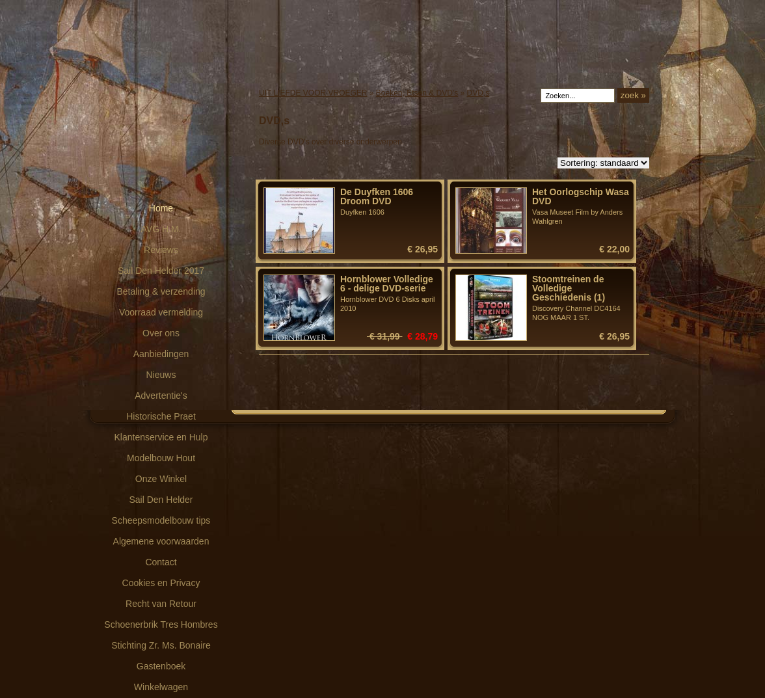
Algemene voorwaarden (161, 541)
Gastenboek (161, 666)
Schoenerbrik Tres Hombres (160, 624)
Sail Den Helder (161, 499)
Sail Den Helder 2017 (161, 270)
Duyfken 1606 (389, 201)
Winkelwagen (161, 687)
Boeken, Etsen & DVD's (417, 93)
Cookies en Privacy (161, 583)
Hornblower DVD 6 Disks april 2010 (389, 293)
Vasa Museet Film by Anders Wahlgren (581, 206)
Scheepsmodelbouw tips (161, 520)
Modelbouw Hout (161, 458)
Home (161, 208)
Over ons (161, 333)
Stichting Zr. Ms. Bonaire (161, 645)
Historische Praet (161, 416)
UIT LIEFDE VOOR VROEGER (313, 93)
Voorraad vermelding (161, 312)
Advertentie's (161, 395)
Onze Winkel (161, 479)
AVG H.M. (161, 229)
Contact (160, 562)
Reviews (161, 250)
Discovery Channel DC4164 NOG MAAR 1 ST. (581, 298)
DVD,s (478, 93)
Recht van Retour (161, 603)
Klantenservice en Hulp (161, 437)
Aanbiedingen (161, 354)
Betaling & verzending (160, 291)
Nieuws (161, 374)
